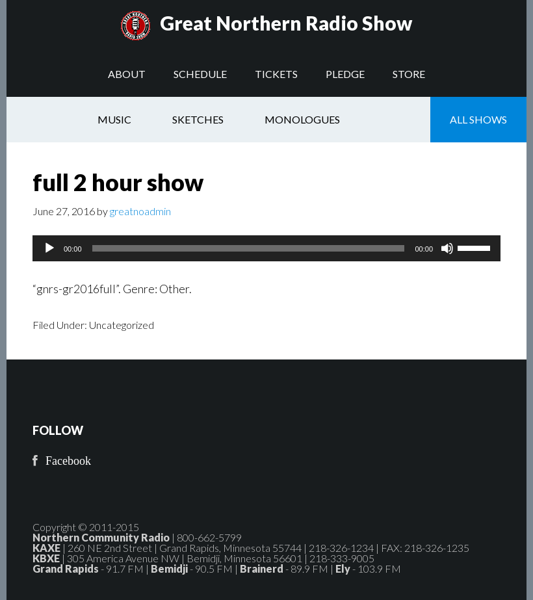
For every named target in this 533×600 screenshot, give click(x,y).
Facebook (68, 461)
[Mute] (447, 248)
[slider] (248, 248)
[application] (266, 248)
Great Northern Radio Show (286, 22)
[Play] (49, 248)
